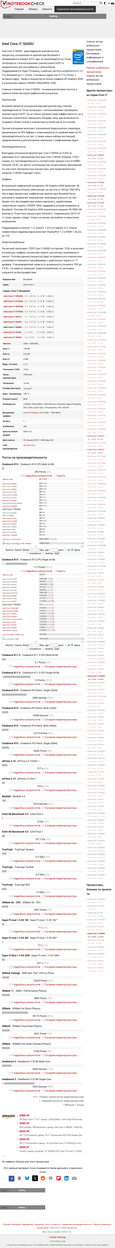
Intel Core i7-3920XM (97, 121)
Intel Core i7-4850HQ (97, 470)
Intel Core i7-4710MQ (97, 456)
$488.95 (24, 1115)
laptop (75, 550)
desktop (47, 553)
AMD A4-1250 (7, 479)
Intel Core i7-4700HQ (97, 305)
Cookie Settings (57, 1237)
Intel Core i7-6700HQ (97, 319)
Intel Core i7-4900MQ (97, 360)
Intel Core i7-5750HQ (13, 311)
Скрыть (59, 475)
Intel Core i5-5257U (9, 518)
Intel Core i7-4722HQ (97, 477)
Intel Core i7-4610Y (9, 587)
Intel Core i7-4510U (9, 625)
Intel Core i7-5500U (13, 337)
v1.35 (3, 1156)
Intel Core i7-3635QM (97, 148)
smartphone (34, 553)
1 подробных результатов (36, 475)
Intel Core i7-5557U (13, 316)
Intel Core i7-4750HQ (97, 395)
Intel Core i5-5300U (9, 617)
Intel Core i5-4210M (9, 521)
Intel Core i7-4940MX (97, 367)
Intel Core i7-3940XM (97, 100)
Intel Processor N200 (10, 611)
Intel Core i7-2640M (96, 792)
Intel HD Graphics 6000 (33, 412)
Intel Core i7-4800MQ (97, 326)
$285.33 (24, 1123)
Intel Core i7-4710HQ (97, 422)
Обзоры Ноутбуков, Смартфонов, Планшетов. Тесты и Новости (32, 1224)
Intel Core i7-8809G (96, 155)
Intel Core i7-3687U (96, 827)
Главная (19, 9)
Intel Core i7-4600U (96, 689)
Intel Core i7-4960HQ (97, 408)
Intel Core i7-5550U (13, 332)
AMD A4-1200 (7, 575)
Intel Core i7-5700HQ (13, 301)
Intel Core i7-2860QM (97, 484)
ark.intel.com (29, 445)
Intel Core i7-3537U (96, 772)
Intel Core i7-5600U (13, 322)
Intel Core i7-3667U (96, 573)
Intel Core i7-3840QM (97, 107)
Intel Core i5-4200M (9, 506)
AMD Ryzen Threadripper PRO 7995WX (16, 544)
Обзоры (33, 9)
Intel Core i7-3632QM (10, 608)
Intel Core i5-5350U (9, 628)
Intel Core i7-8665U (96, 449)
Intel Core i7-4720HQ (97, 354)
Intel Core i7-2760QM (97, 189)
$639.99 (24, 1131)
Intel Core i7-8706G (96, 182)
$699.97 (24, 1147)
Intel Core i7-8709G (96, 203)
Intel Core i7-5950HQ (13, 296)
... (111, 9)
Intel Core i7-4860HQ (97, 504)
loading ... (9, 16)
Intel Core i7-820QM (96, 594)
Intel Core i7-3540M (96, 621)
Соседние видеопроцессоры (59, 666)
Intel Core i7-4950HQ (97, 491)
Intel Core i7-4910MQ (97, 285)
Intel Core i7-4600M (9, 535)
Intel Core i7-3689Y (96, 779)
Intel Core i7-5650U (96, 676)
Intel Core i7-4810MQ (97, 374)
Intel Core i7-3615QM (97, 175)
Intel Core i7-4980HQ (97, 257)
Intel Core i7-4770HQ (97, 347)
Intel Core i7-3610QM (97, 162)
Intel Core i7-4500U (9, 614)
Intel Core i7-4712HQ (97, 443)
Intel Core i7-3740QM (97, 114)
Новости (47, 9)
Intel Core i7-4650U (96, 717)
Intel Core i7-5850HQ (13, 306)
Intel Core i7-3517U (96, 580)
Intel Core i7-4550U (96, 744)
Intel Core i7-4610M (96, 683)
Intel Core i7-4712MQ (97, 463)
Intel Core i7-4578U (96, 669)
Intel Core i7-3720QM (97, 381)
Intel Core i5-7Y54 (9, 622)
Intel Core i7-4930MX (97, 216)
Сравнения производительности (75, 9)
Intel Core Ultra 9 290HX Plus (13, 635)
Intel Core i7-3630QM (97, 141)
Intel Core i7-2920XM (97, 169)
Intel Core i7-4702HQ (97, 415)
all (67, 550)
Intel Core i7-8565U (96, 436)
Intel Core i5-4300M (96, 899)
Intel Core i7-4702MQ (97, 429)
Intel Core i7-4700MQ (97, 388)
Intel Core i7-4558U (96, 587)
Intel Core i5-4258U (9, 484)
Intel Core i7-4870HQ (97, 340)
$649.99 (24, 1139)
